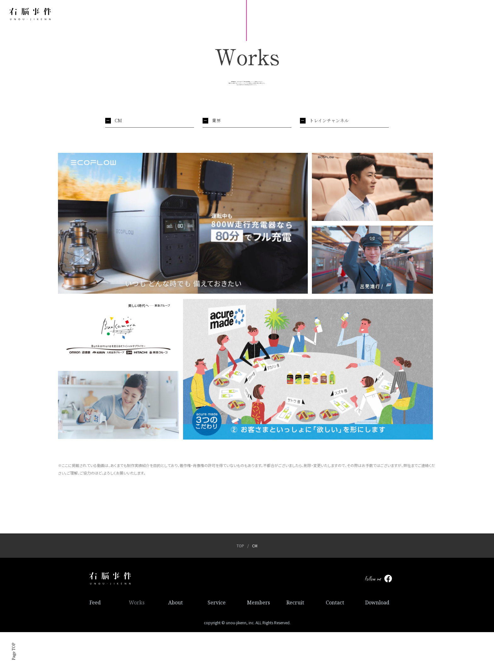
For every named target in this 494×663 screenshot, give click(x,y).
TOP (240, 576)
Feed (95, 633)
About (175, 633)
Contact (335, 633)
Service (217, 633)
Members (258, 633)
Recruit (295, 633)
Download (377, 633)
